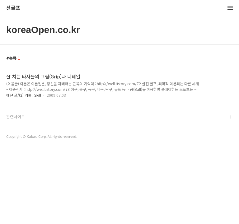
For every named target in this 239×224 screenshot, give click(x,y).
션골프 (13, 8)
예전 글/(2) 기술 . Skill (23, 95)
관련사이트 (15, 116)
